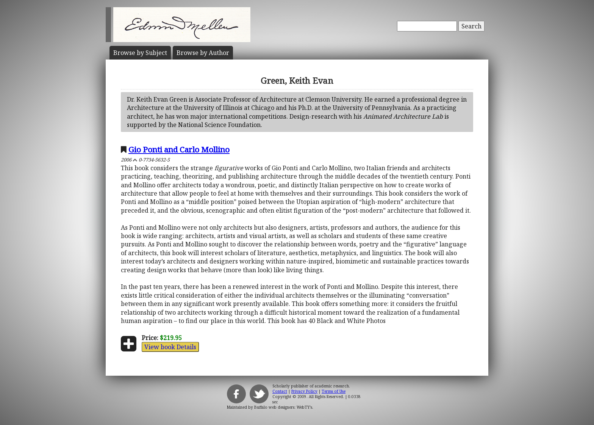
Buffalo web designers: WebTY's (283, 407)
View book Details (170, 347)
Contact (279, 391)
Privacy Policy (304, 391)
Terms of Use (333, 391)
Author (203, 53)
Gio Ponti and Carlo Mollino (179, 149)
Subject (140, 53)
